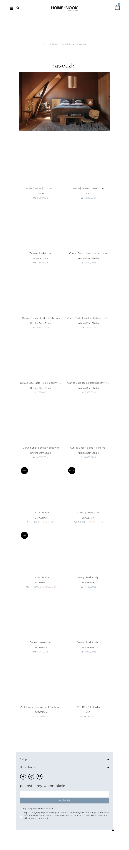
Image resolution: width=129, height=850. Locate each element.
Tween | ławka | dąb (40, 253)
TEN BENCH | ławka (88, 707)
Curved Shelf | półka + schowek (41, 448)
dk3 (88, 712)
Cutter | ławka (41, 513)
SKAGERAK (41, 518)
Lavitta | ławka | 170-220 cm (40, 188)
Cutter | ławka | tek (88, 513)
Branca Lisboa (41, 258)
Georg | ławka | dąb (88, 577)
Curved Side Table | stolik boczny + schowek (88, 318)
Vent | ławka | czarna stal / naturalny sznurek (41, 707)
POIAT (41, 194)
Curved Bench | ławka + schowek (88, 253)
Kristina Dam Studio (88, 258)
